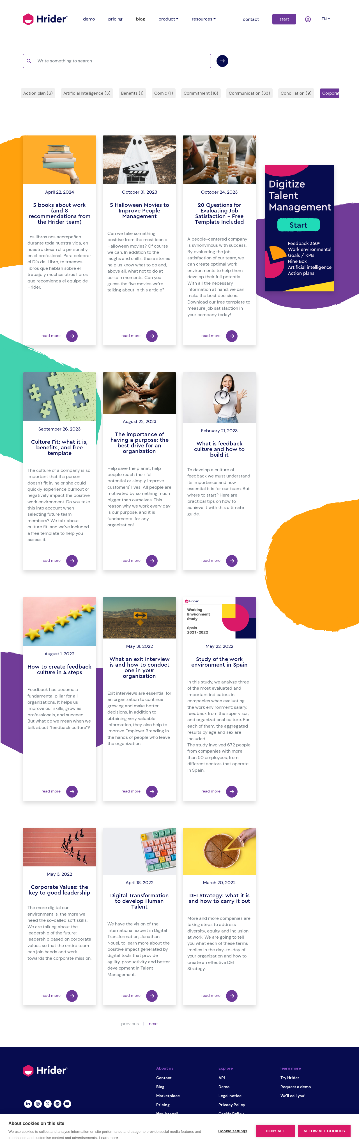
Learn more (108, 1138)
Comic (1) (163, 93)
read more (60, 336)
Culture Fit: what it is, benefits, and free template (59, 447)
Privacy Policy (231, 1104)
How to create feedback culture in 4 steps (59, 669)
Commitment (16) (201, 93)
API (221, 1077)
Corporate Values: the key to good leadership (59, 890)
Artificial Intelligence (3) (87, 93)
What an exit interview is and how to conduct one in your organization (139, 667)
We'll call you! (292, 1095)
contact (251, 19)
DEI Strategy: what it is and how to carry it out (219, 898)
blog (140, 19)
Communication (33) (249, 93)
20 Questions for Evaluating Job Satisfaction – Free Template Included (219, 213)
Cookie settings (232, 1131)
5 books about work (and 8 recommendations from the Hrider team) (60, 213)
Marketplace (168, 1095)
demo (89, 19)
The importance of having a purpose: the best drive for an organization (140, 443)
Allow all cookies (324, 1131)
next (153, 1024)
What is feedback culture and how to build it (219, 449)
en (324, 18)
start (284, 19)
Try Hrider (289, 1077)
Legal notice (229, 1095)
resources (202, 19)
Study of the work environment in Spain (219, 662)
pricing (115, 19)
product (166, 19)
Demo (223, 1086)
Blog (160, 1086)
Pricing (163, 1104)
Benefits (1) (132, 93)
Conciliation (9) (296, 93)
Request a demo (295, 1086)
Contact (164, 1077)
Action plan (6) (38, 93)
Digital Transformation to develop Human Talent (139, 901)
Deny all (275, 1131)
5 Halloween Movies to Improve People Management (139, 210)
